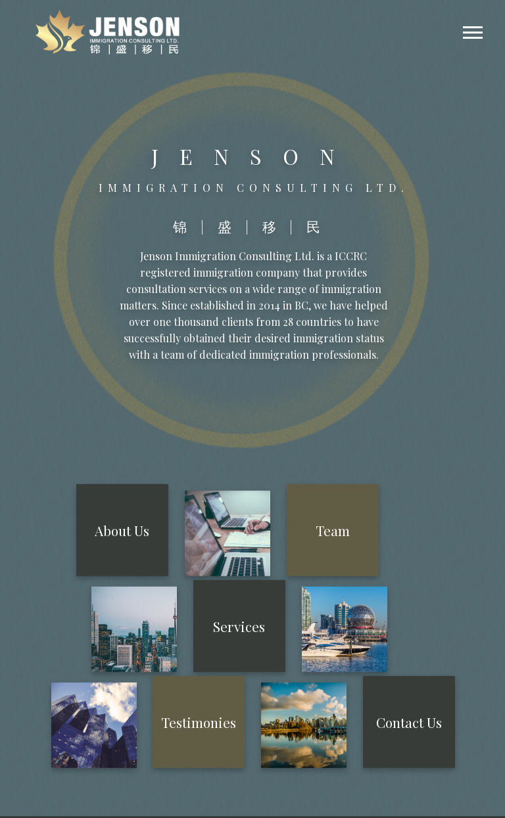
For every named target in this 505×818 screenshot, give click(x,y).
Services (239, 626)
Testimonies (198, 722)
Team (333, 529)
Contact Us (409, 722)
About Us (122, 529)
